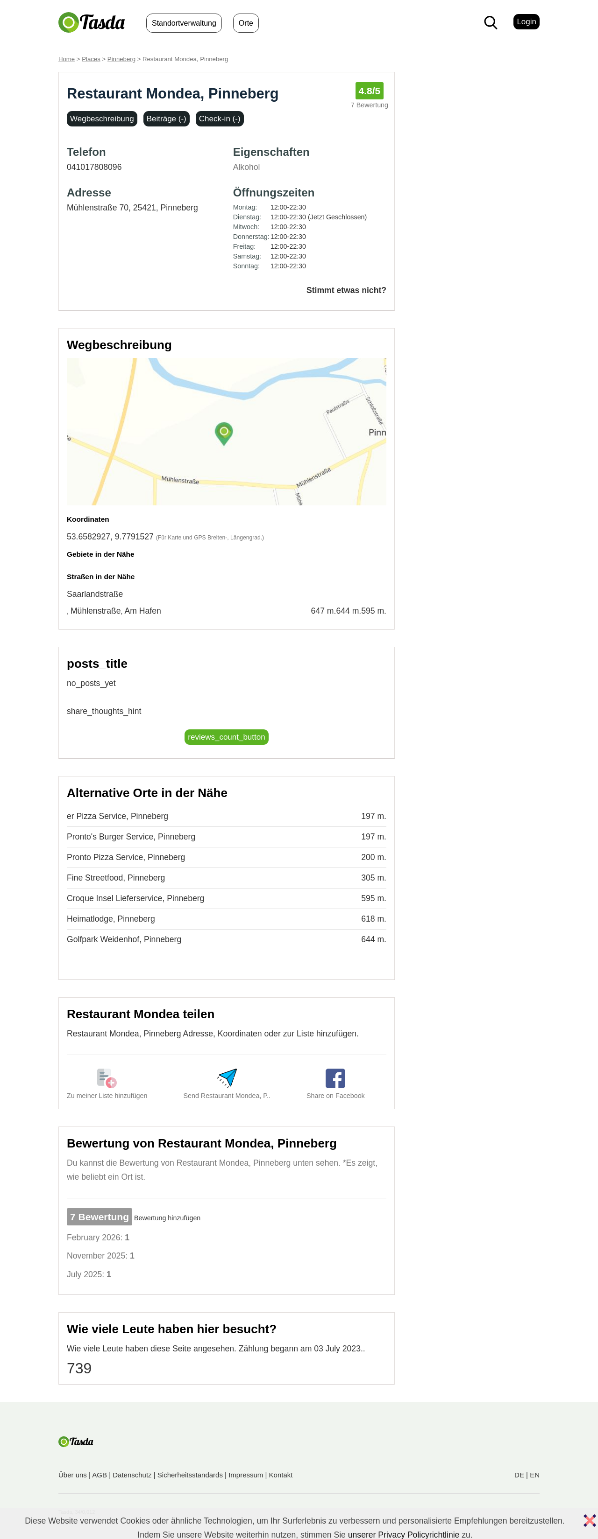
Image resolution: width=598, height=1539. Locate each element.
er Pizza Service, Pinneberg (117, 816)
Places (91, 59)
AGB (99, 1475)
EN (535, 1475)
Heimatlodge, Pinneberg (111, 918)
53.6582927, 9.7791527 (110, 536)
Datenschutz (132, 1475)
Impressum (245, 1475)
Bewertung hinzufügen (167, 1218)
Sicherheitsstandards (190, 1475)
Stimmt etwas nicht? (346, 290)
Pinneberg (121, 59)
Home (66, 59)
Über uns (72, 1475)
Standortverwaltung (184, 23)
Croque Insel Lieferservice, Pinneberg (135, 898)
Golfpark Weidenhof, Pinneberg (124, 939)
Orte (246, 23)
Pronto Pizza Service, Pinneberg (126, 857)
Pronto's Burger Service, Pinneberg (131, 836)
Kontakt (281, 1475)
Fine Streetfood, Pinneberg (116, 877)
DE (519, 1475)
